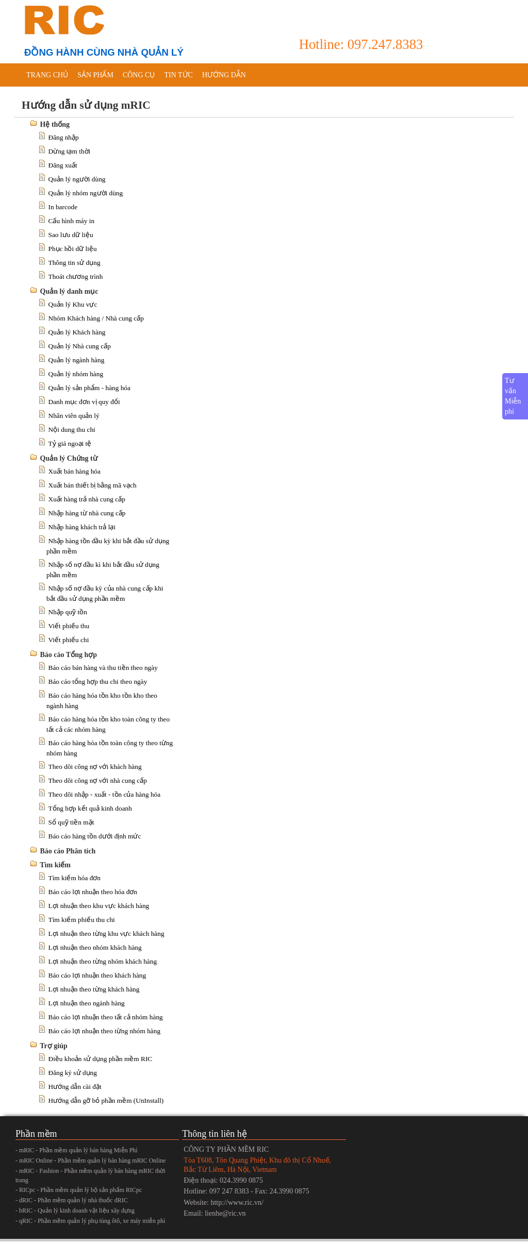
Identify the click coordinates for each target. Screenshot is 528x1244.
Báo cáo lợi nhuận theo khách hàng (97, 975)
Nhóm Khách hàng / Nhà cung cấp (96, 318)
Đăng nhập (63, 137)
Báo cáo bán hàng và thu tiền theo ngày (103, 667)
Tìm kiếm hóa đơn (74, 878)
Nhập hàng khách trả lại (82, 527)
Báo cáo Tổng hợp (68, 655)
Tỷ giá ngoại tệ (70, 443)
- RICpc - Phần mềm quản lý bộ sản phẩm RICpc (78, 1189)
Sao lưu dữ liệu (70, 235)
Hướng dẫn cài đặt (75, 1086)
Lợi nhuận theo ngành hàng (86, 1003)
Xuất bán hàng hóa (74, 471)
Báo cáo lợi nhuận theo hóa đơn (93, 892)
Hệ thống (55, 124)
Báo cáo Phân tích (68, 851)
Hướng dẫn (224, 75)
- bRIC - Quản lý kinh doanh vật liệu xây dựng (75, 1210)
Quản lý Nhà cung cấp (79, 346)
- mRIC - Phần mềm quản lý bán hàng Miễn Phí (76, 1150)
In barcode (63, 207)
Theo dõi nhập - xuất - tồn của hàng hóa (104, 794)
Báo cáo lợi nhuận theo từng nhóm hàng (104, 1031)
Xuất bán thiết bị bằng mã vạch (92, 485)
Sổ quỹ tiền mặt (71, 822)
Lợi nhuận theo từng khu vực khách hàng (106, 933)
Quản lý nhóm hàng (76, 374)
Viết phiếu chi (68, 640)
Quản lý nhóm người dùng (85, 193)
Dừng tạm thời (69, 151)
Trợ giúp (53, 1046)
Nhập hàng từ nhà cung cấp (87, 513)
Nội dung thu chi (71, 429)
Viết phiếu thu (69, 626)
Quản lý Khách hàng (77, 332)
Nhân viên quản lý (74, 415)
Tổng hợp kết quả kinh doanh (90, 808)
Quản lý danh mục (69, 291)
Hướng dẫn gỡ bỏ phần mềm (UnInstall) (106, 1100)
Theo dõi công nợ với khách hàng (95, 766)
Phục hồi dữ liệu (72, 249)
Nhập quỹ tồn (67, 612)
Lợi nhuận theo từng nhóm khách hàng (102, 961)
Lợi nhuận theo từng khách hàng (94, 989)
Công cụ (139, 75)
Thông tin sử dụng (74, 262)
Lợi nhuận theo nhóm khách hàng (95, 947)
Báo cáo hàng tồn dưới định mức (94, 836)
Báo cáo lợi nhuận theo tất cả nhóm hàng (105, 1017)
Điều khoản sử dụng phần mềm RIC (100, 1059)
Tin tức (178, 75)
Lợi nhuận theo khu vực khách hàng (99, 906)
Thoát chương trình (75, 276)
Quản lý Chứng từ (68, 458)
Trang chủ (47, 75)
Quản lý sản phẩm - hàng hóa (89, 388)
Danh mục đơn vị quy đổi (84, 402)
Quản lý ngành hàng (76, 360)
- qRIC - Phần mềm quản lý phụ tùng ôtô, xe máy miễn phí (90, 1220)
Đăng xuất (62, 165)
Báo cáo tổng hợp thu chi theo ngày (97, 681)
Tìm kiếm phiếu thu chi (81, 919)
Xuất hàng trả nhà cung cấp (86, 499)
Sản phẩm (95, 75)
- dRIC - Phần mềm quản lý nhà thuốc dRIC (71, 1200)
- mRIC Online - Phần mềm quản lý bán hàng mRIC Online (90, 1160)
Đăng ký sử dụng (72, 1073)
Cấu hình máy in (71, 221)
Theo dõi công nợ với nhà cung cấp (97, 780)
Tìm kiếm (55, 865)
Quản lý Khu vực (72, 304)
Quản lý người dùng (77, 179)
